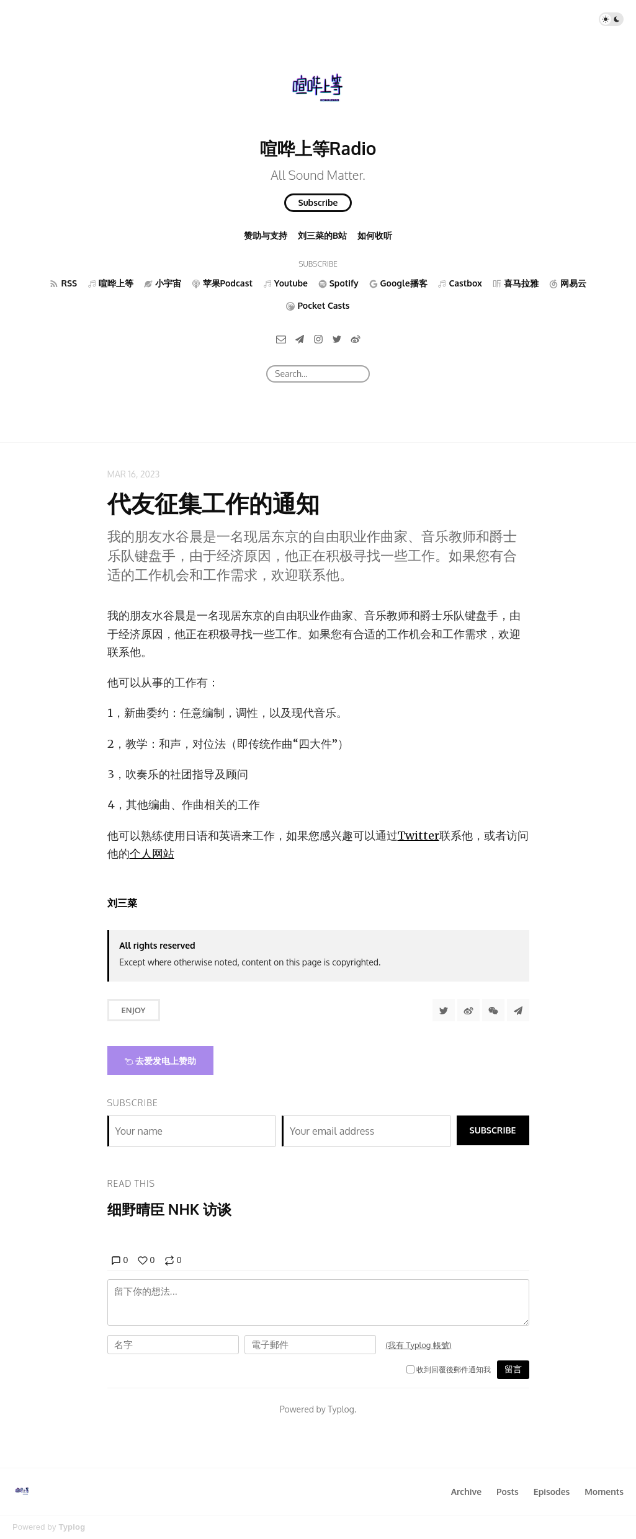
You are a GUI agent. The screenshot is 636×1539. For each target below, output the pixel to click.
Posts (507, 1491)
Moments (604, 1491)
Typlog (71, 1527)
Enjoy (134, 1010)
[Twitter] (337, 338)
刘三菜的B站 (322, 235)
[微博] (356, 338)
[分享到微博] (468, 1010)
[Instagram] (318, 338)
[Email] (281, 338)
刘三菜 (122, 903)
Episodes (552, 1491)
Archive (466, 1491)
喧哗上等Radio (318, 148)
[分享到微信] (493, 1010)
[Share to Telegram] (518, 1010)
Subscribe (318, 202)
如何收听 (374, 235)
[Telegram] (300, 338)
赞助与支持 (265, 235)
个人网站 (152, 853)
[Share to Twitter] (443, 1010)
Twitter (418, 835)
